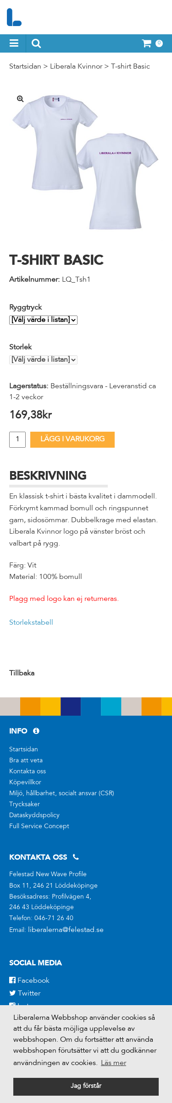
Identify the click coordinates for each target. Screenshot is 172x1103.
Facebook (29, 981)
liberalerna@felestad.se (66, 930)
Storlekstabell (31, 622)
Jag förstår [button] (86, 1086)
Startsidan (25, 66)
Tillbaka (21, 673)
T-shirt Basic (130, 66)
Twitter (24, 993)
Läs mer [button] (113, 1063)
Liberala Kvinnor (76, 66)
